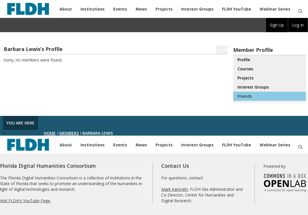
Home (50, 133)
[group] (277, 25)
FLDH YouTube (236, 9)
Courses (245, 68)
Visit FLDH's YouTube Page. (25, 200)
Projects (164, 9)
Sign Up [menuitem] (277, 25)
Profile (243, 59)
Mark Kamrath (174, 189)
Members (69, 133)
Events (120, 9)
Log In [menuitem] (298, 25)
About (65, 9)
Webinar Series (275, 9)
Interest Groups (197, 9)
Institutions (92, 9)
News (141, 9)
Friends (244, 96)
